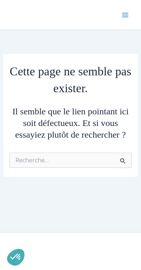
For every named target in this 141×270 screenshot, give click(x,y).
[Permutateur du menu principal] (125, 15)
